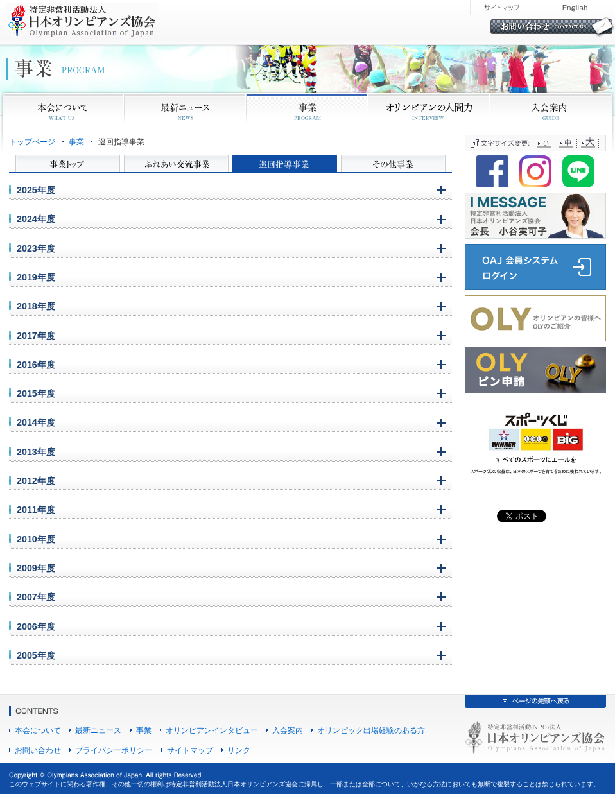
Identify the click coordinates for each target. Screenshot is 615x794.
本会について (38, 730)
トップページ (32, 141)
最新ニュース (98, 730)
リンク (238, 750)
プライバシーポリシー (113, 750)
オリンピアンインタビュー (212, 730)
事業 (76, 141)
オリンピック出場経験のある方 (371, 730)
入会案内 (287, 730)
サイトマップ (190, 750)
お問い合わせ (38, 750)
